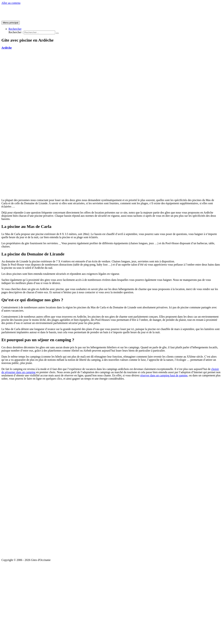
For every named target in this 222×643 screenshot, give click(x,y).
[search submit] (57, 33)
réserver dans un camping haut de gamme (163, 375)
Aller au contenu (10, 2)
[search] (39, 32)
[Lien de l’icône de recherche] (15, 28)
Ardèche (6, 47)
